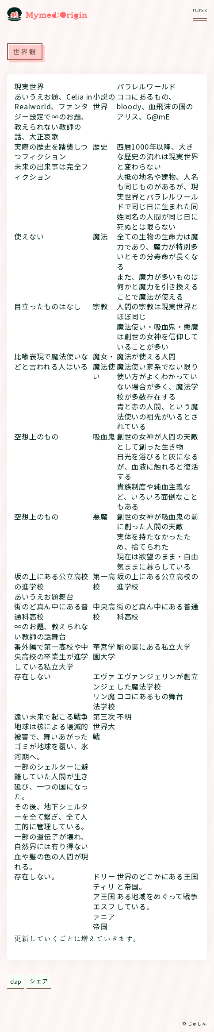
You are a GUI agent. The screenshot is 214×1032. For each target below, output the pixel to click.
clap (15, 981)
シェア (39, 981)
